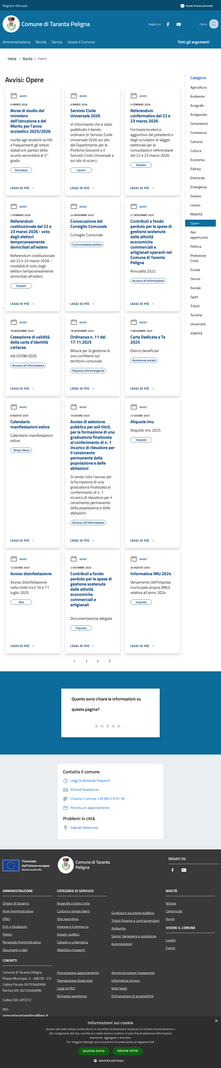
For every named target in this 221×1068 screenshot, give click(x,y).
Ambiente (197, 96)
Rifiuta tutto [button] (128, 1051)
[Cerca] (213, 24)
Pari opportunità (199, 235)
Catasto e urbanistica (72, 942)
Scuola (195, 269)
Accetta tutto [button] (94, 1051)
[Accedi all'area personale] (196, 6)
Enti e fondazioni (15, 926)
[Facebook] (164, 24)
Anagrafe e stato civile (73, 903)
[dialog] (110, 1042)
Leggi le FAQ (66, 988)
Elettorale (197, 177)
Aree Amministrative (18, 911)
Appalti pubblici (68, 934)
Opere (194, 223)
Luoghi (171, 940)
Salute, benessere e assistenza (133, 936)
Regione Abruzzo (15, 5)
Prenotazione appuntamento (78, 972)
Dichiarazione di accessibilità (132, 996)
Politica (195, 246)
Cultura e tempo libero (73, 911)
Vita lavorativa (67, 918)
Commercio (198, 132)
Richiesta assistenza (72, 996)
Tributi (195, 305)
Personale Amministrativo (22, 942)
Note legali (119, 988)
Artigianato (198, 114)
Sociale (195, 287)
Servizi (195, 278)
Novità (27, 58)
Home (12, 58)
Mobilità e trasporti (71, 949)
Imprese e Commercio (72, 926)
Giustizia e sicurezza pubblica (132, 912)
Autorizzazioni (121, 943)
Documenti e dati (15, 949)
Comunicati (174, 911)
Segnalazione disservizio (75, 980)
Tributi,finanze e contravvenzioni (135, 920)
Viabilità (196, 333)
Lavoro (195, 205)
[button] (110, 1061)
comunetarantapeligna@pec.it (25, 1015)
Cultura (195, 150)
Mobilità (196, 214)
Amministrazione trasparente (133, 972)
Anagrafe (197, 105)
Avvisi (18, 96)
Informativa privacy (125, 980)
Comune (196, 141)
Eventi (170, 948)
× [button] (216, 1021)
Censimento (199, 123)
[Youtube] (174, 24)
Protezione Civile (198, 258)
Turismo (196, 315)
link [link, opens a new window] (152, 1042)
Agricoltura (198, 87)
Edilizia (195, 168)
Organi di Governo (16, 903)
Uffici (6, 918)
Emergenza (198, 186)
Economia (197, 159)
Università (197, 324)
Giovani (195, 196)
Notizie (171, 903)
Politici (8, 934)
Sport (194, 296)
